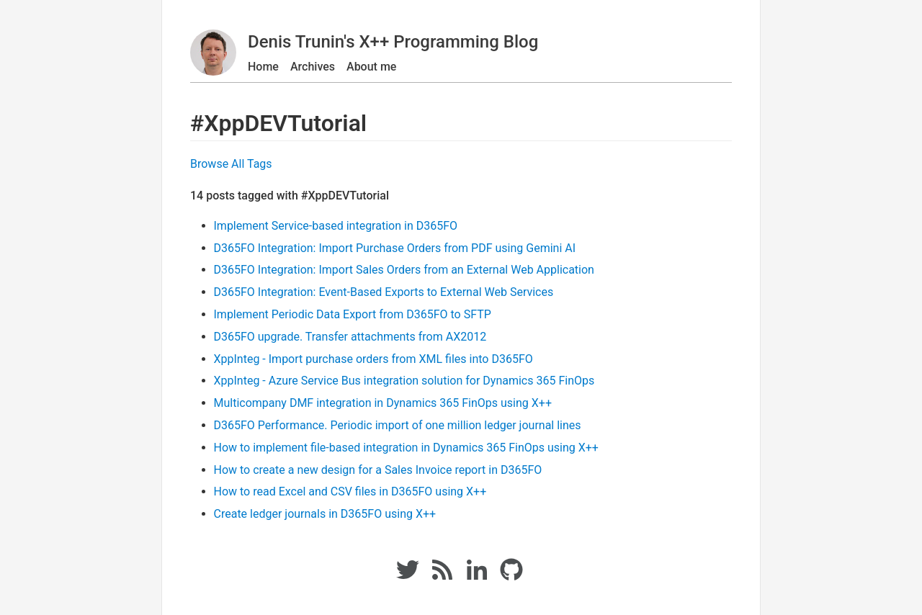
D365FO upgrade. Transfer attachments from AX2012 (350, 337)
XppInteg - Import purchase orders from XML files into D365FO (373, 359)
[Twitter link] (407, 577)
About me (371, 66)
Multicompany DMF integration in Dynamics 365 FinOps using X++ (383, 403)
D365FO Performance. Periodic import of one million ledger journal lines (397, 425)
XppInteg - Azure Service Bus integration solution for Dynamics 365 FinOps (404, 380)
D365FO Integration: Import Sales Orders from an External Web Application (404, 270)
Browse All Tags (231, 164)
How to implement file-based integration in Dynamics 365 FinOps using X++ (406, 447)
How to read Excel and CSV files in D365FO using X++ (350, 491)
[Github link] (513, 577)
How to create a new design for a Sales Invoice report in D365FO (378, 470)
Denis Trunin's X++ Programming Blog (393, 42)
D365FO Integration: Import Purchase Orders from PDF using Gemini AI (395, 248)
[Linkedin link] (476, 577)
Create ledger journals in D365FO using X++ (325, 514)
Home (263, 66)
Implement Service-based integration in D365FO (336, 226)
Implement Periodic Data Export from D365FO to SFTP (352, 314)
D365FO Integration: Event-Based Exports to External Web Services (384, 292)
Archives (312, 66)
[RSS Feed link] (442, 577)
